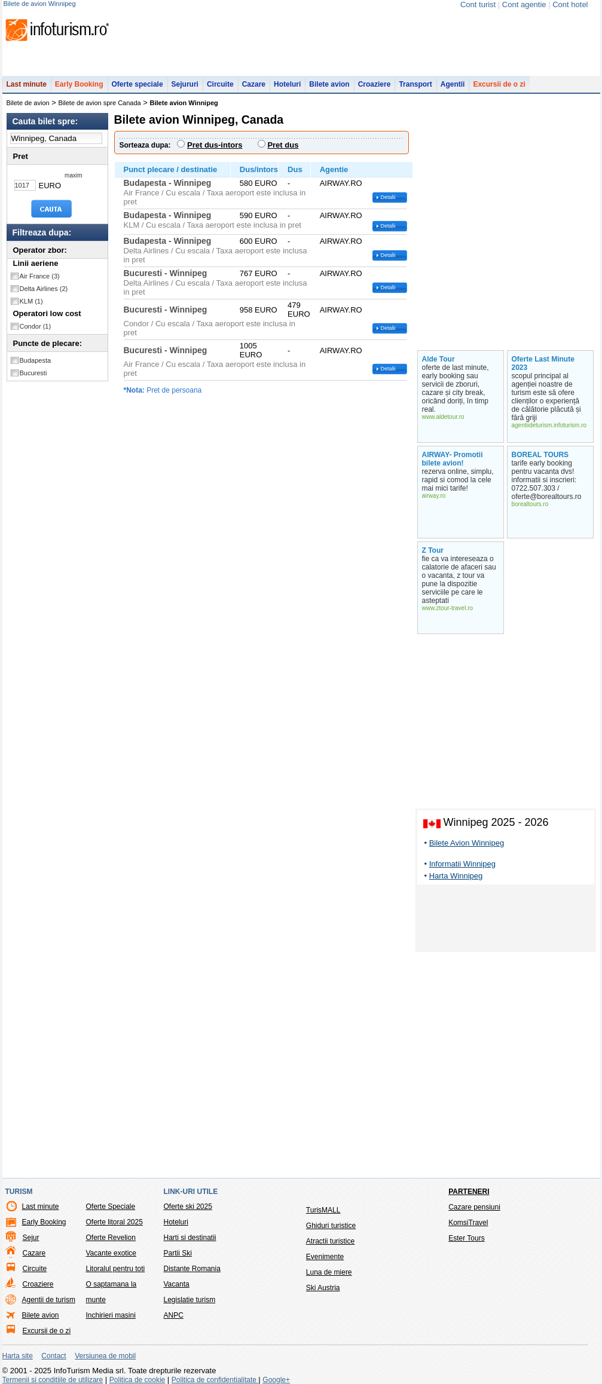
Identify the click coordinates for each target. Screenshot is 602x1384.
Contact (53, 1356)
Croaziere (374, 84)
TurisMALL (323, 1210)
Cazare (253, 84)
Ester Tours (466, 1238)
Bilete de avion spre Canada (100, 102)
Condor (35, 326)
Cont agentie (524, 4)
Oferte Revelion (111, 1237)
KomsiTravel (468, 1222)
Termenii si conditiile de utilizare (52, 1380)
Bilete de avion (28, 102)
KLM (31, 301)
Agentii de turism (48, 1300)
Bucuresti (33, 372)
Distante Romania (192, 1268)
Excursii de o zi (499, 84)
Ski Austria (323, 1288)
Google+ (276, 1380)
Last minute (27, 84)
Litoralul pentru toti (115, 1268)
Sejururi (185, 84)
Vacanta (177, 1284)
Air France (40, 276)
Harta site (17, 1356)
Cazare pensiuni (474, 1207)
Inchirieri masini (111, 1315)
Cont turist (478, 4)
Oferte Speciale (111, 1206)
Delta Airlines (44, 288)
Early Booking (79, 84)
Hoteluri (287, 84)
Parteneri (468, 1191)
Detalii (388, 197)
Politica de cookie (137, 1380)
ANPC (174, 1315)
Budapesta (35, 360)
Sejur (31, 1237)
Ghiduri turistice (331, 1225)
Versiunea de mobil (105, 1356)
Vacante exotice (111, 1253)
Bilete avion (329, 84)
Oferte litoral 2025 (114, 1222)
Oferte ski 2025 (188, 1206)
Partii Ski (178, 1253)
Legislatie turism (190, 1300)
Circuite (220, 84)
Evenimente (325, 1257)
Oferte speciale (137, 84)
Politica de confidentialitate (215, 1380)
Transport (415, 84)
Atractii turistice (330, 1241)
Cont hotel (570, 4)
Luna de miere (329, 1272)
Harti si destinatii (190, 1237)
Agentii (453, 84)
